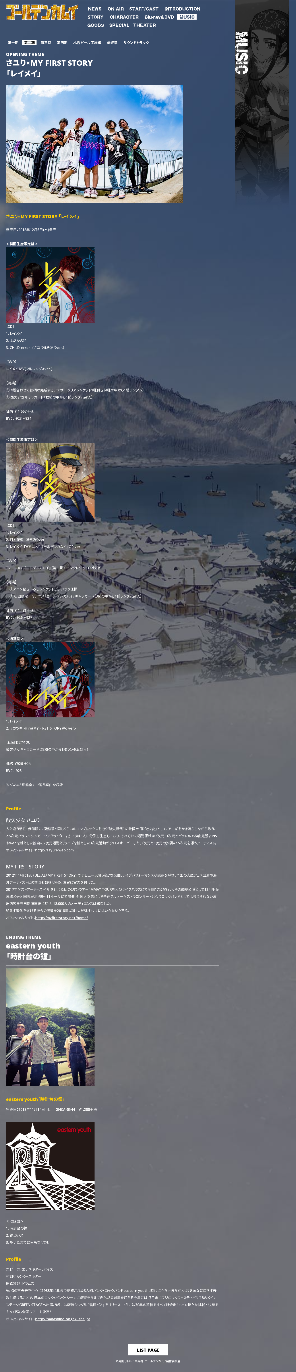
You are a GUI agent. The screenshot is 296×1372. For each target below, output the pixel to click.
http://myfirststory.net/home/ (61, 917)
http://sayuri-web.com (54, 850)
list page (148, 1350)
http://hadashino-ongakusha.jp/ (62, 1318)
